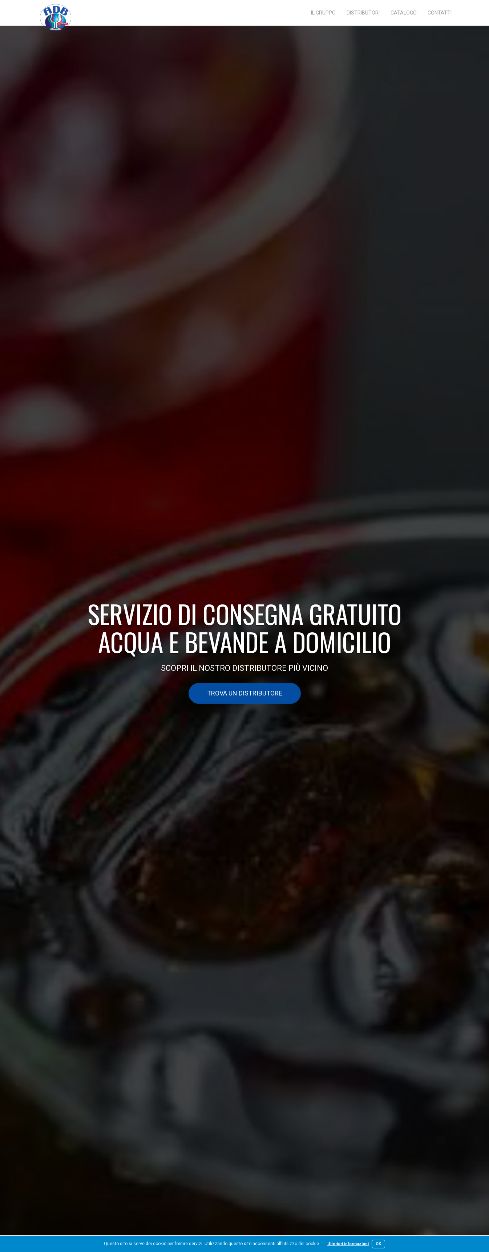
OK (378, 1243)
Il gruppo (323, 13)
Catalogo (404, 13)
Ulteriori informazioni (348, 1243)
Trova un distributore (244, 693)
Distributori (363, 13)
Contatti (440, 13)
